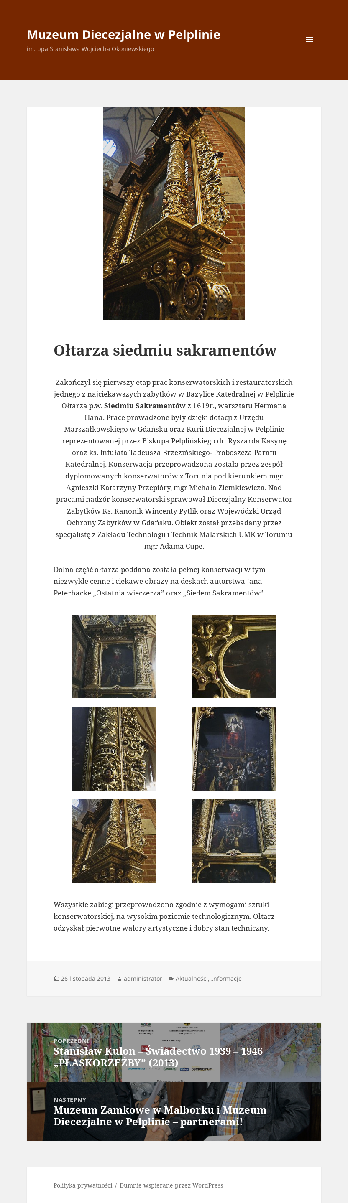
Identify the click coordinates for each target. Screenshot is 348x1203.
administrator (143, 978)
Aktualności (192, 978)
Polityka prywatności (83, 1185)
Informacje (226, 978)
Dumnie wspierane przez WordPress (171, 1185)
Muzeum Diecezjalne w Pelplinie (123, 34)
